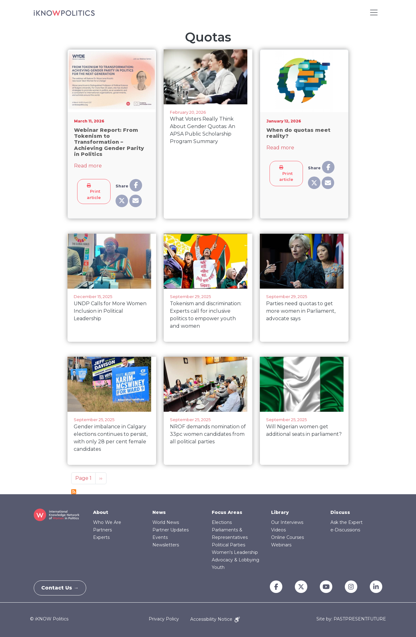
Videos (278, 530)
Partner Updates (170, 530)
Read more (88, 166)
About (100, 512)
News (159, 512)
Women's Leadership (235, 552)
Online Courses (287, 537)
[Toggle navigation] (373, 12)
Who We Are (107, 522)
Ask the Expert (346, 522)
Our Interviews (287, 522)
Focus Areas (227, 512)
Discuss (340, 512)
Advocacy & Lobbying (235, 560)
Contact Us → (62, 588)
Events (160, 537)
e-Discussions (345, 530)
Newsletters (165, 545)
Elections (222, 522)
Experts (101, 537)
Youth (218, 567)
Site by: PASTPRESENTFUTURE (351, 619)
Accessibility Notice (215, 619)
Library (280, 512)
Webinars (281, 545)
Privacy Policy (164, 619)
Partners (102, 530)
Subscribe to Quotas (73, 491)
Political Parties (228, 545)
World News (165, 522)
